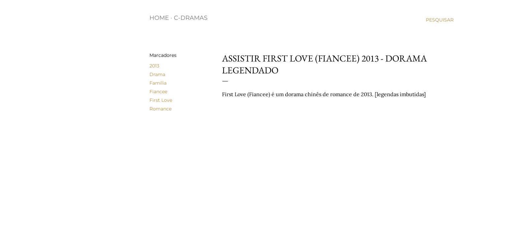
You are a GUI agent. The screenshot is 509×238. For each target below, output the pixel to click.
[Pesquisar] (440, 20)
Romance (160, 109)
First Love (160, 100)
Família (158, 83)
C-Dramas (190, 17)
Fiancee (158, 92)
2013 (154, 66)
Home (159, 17)
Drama (157, 74)
